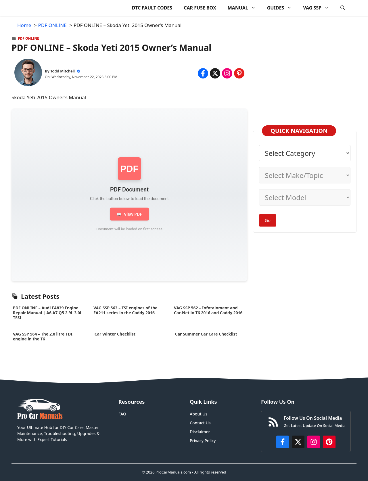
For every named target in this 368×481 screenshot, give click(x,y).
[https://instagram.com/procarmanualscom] (313, 442)
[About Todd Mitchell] (28, 73)
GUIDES (282, 8)
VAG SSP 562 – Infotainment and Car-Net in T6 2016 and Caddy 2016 (208, 310)
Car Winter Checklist (114, 334)
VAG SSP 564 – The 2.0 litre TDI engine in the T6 (42, 336)
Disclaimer (200, 431)
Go (268, 220)
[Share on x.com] (215, 73)
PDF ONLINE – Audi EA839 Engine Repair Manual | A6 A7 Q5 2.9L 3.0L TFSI (47, 312)
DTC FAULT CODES (152, 8)
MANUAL (244, 8)
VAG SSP (319, 8)
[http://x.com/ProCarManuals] (298, 442)
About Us (198, 414)
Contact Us (200, 423)
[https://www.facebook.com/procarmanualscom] (282, 442)
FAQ (122, 414)
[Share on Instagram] (227, 73)
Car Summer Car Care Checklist (206, 334)
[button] (343, 8)
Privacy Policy (203, 440)
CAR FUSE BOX (200, 8)
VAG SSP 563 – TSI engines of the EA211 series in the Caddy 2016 (125, 310)
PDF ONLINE (28, 38)
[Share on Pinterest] (239, 73)
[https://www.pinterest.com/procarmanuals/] (329, 442)
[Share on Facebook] (203, 73)
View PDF (129, 214)
